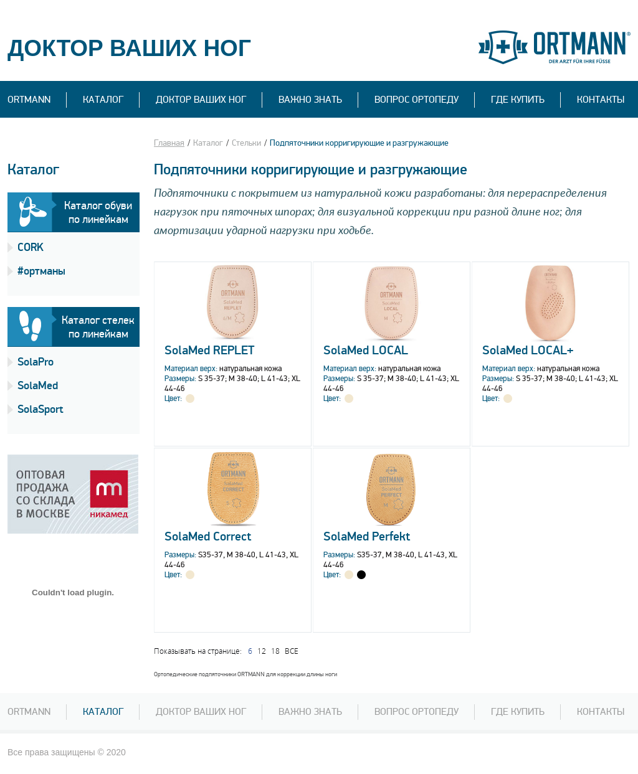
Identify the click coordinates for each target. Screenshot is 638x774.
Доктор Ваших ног (201, 99)
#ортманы (41, 271)
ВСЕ (291, 651)
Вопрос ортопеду (416, 712)
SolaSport (40, 409)
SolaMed (37, 386)
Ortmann (28, 99)
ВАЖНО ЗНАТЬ (310, 99)
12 (261, 651)
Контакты (600, 99)
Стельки (246, 143)
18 (275, 651)
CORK (30, 247)
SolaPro (35, 362)
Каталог (103, 99)
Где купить (518, 99)
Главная (169, 143)
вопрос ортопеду (416, 99)
